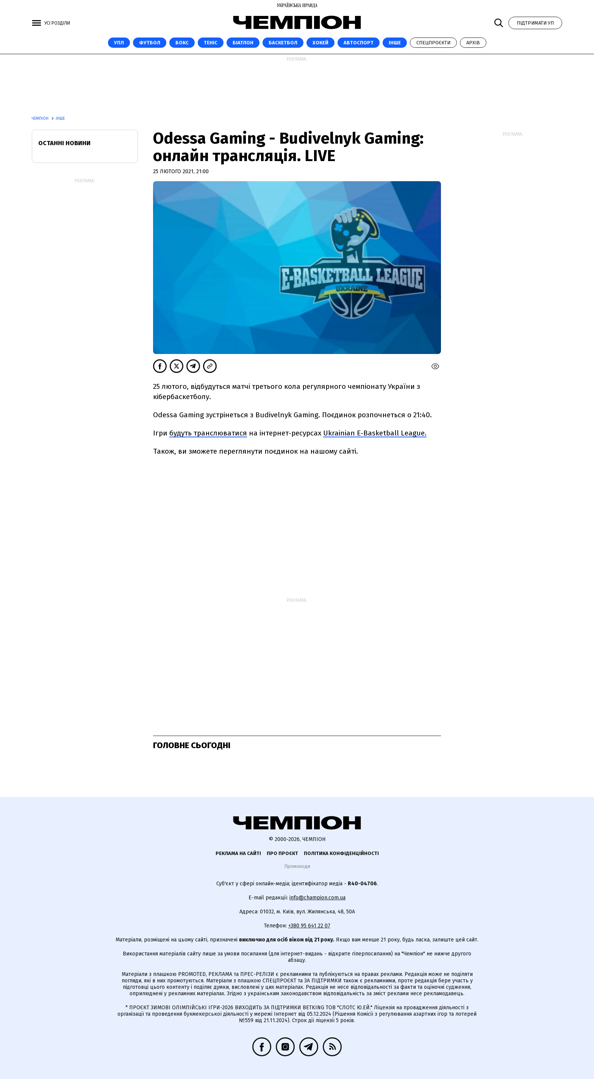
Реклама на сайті (238, 853)
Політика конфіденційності (341, 853)
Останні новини (64, 143)
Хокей (320, 42)
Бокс (182, 42)
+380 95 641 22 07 (309, 925)
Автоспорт (359, 42)
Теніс (210, 42)
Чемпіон (41, 118)
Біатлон (243, 42)
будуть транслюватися (208, 433)
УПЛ (119, 42)
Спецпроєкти (433, 42)
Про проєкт (282, 853)
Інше (395, 42)
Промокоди (297, 866)
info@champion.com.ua (317, 897)
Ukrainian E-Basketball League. (375, 433)
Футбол (149, 42)
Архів (473, 42)
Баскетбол (283, 42)
